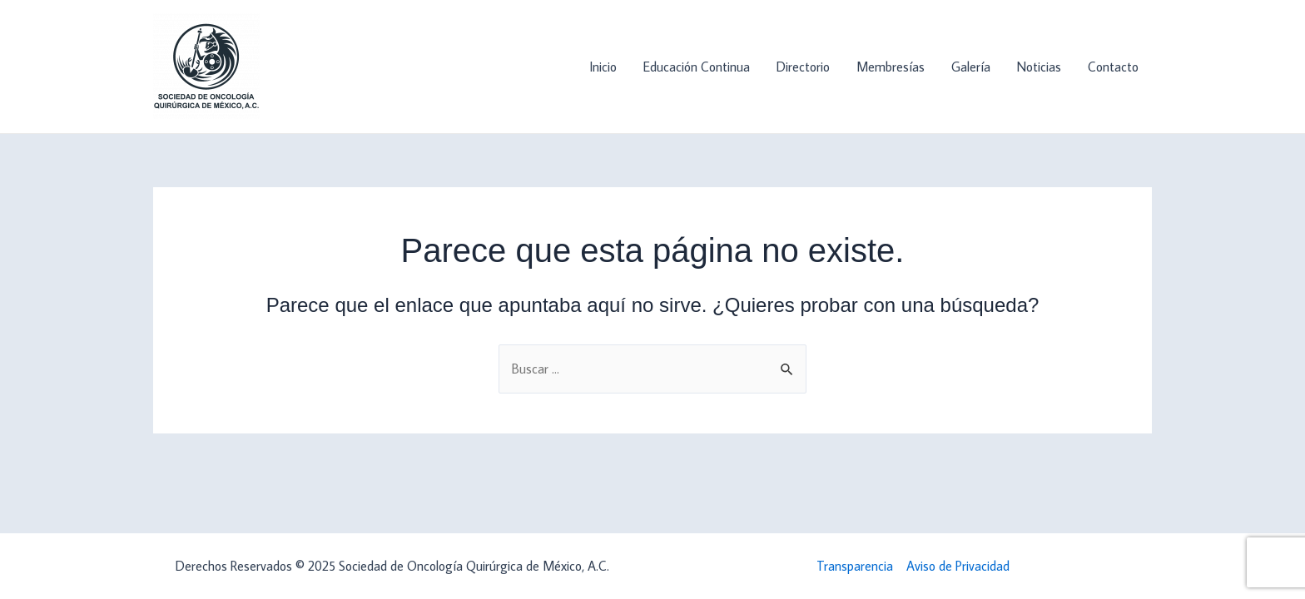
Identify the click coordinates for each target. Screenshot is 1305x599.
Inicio (603, 66)
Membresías (890, 66)
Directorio (803, 66)
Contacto (1113, 66)
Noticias (1039, 66)
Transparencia (854, 565)
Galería (970, 66)
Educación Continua (696, 66)
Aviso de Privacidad (958, 565)
